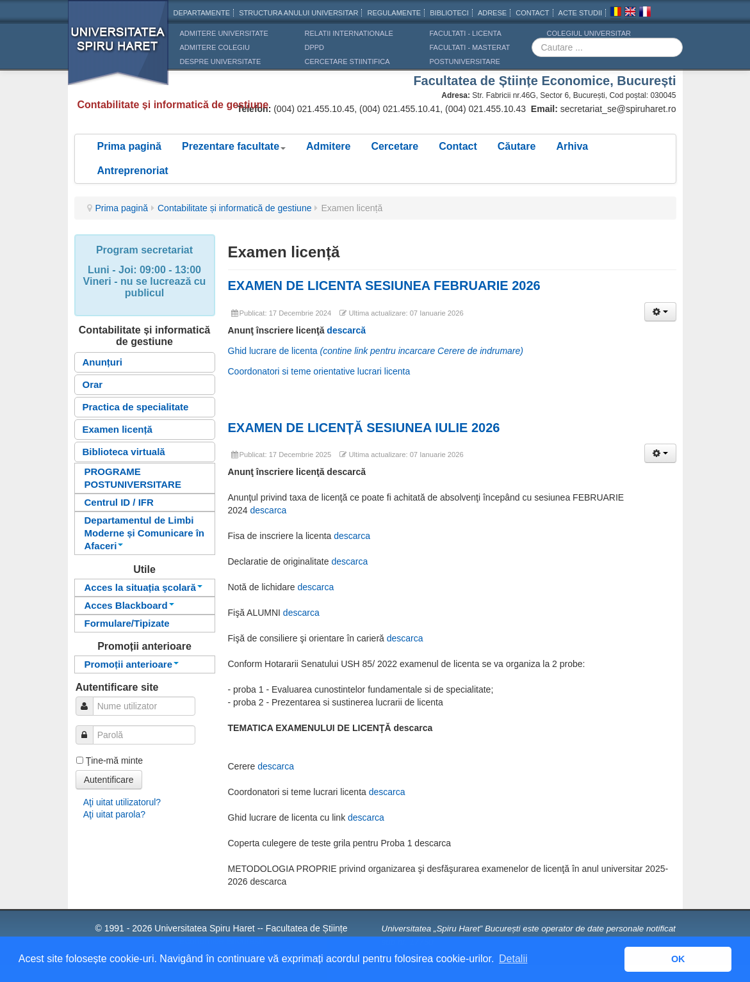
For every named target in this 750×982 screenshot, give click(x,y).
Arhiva (572, 146)
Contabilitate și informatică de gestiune (234, 208)
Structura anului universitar (298, 13)
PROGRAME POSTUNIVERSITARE (133, 478)
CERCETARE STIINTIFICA (347, 61)
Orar (93, 384)
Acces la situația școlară (143, 587)
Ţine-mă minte (114, 760)
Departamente (202, 13)
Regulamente (394, 13)
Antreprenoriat (132, 170)
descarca (268, 510)
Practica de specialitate (136, 406)
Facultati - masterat (470, 47)
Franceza (645, 13)
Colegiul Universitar (589, 33)
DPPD (315, 47)
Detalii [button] (513, 958)
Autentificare (109, 780)
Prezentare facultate (234, 146)
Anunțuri (102, 362)
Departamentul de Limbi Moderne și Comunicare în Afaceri (145, 533)
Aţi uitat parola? (114, 814)
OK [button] (678, 959)
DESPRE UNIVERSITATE (220, 61)
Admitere (328, 146)
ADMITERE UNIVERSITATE (224, 33)
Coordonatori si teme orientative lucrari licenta (319, 371)
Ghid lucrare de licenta (375, 351)
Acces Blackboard (129, 605)
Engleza (630, 13)
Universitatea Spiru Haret (118, 50)
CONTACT (532, 13)
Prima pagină (129, 146)
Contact (458, 146)
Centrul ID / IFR (119, 502)
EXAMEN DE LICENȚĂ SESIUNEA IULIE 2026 (364, 428)
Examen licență (117, 429)
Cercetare (394, 146)
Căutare (517, 146)
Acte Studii (580, 13)
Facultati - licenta (465, 33)
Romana (615, 13)
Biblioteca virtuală (124, 451)
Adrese (492, 13)
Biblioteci (449, 13)
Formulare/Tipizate (127, 623)
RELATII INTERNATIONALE (349, 33)
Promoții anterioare (132, 664)
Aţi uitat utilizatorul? (122, 802)
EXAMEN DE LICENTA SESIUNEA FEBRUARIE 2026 (384, 285)
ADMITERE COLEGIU (215, 47)
